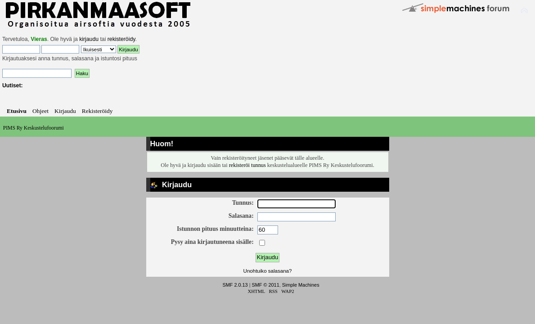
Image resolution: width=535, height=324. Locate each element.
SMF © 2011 (265, 285)
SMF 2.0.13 (234, 285)
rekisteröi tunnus (247, 165)
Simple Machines (300, 285)
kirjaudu (89, 39)
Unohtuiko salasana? (267, 271)
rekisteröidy (121, 39)
